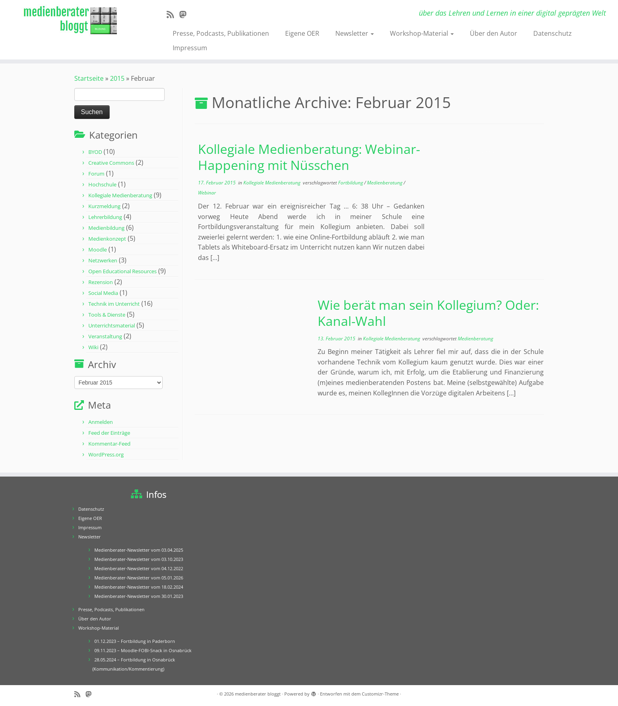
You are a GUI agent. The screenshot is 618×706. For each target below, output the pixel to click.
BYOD (95, 152)
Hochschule (102, 184)
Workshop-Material (422, 33)
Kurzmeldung (104, 206)
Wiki (93, 347)
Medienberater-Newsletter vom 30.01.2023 (138, 596)
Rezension (100, 282)
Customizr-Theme (380, 694)
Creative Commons (111, 162)
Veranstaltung (105, 336)
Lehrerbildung (105, 217)
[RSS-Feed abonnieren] (173, 14)
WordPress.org (106, 454)
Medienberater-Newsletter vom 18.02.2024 (138, 587)
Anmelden (100, 422)
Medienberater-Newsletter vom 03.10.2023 (138, 559)
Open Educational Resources (122, 271)
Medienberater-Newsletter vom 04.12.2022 (138, 568)
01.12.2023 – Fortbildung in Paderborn (134, 641)
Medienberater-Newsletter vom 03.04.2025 (138, 550)
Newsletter (354, 33)
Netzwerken (102, 260)
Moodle (97, 249)
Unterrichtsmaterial (111, 325)
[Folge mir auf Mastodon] (185, 14)
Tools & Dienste (106, 314)
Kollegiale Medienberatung (120, 195)
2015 (117, 78)
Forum (96, 173)
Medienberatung (385, 182)
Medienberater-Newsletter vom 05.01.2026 (138, 578)
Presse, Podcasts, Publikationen (221, 33)
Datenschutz (552, 33)
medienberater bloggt (258, 694)
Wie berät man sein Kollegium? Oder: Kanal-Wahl (428, 312)
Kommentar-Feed (109, 443)
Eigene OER (302, 33)
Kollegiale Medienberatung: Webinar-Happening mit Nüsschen (309, 157)
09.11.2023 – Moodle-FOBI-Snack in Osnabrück (143, 650)
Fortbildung (351, 182)
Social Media (103, 293)
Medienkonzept (107, 238)
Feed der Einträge (109, 432)
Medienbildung (106, 227)
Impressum (190, 47)
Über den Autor (493, 33)
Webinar (207, 192)
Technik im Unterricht (114, 303)
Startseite (89, 78)
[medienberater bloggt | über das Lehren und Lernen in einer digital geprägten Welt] (71, 20)
